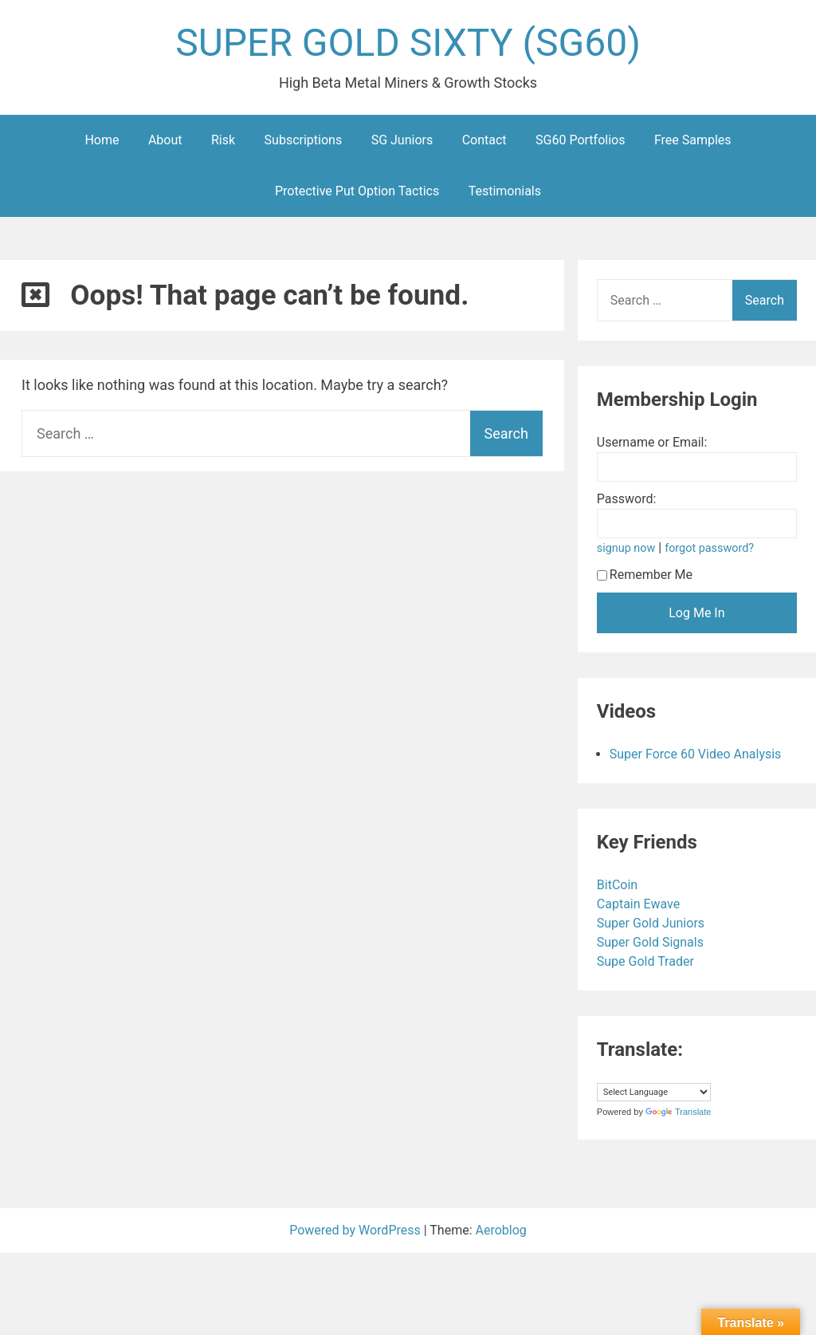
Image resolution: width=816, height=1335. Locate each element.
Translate (678, 1111)
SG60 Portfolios (580, 140)
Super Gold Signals (652, 942)
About (165, 140)
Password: (627, 498)
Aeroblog (501, 1230)
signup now (626, 548)
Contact (484, 140)
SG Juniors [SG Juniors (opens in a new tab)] (402, 140)
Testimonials (505, 191)
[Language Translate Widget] (654, 1092)
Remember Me (644, 574)
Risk (223, 140)
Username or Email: (652, 442)
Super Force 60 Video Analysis (696, 754)
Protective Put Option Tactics (357, 191)
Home (101, 140)
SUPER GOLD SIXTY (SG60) (408, 42)
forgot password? (709, 548)
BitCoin (619, 884)
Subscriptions (304, 140)
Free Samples (693, 140)
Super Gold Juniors (652, 923)
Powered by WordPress (356, 1230)
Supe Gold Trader (647, 961)
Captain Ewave (640, 904)
